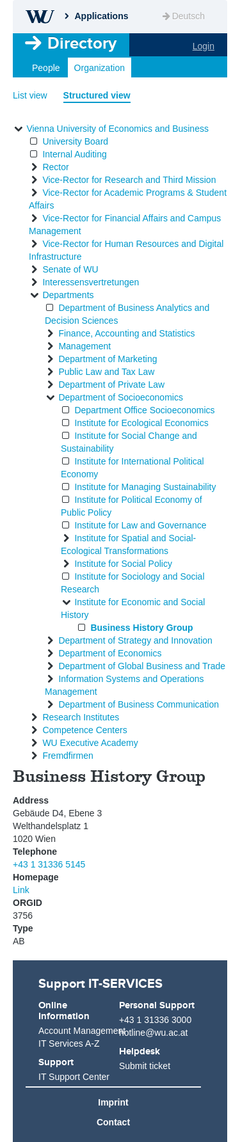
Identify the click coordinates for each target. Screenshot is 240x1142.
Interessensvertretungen (90, 282)
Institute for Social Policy (123, 564)
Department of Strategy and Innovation (135, 640)
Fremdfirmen (67, 755)
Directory (81, 43)
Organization (99, 68)
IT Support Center (73, 1077)
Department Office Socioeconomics (144, 410)
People (46, 68)
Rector (55, 167)
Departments (67, 295)
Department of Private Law (111, 384)
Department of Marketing (107, 359)
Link (21, 890)
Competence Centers (84, 730)
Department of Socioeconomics (120, 397)
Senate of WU (70, 269)
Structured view (97, 95)
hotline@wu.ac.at (153, 1032)
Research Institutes (80, 717)
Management (84, 346)
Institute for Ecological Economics (141, 423)
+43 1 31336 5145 (49, 864)
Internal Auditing (74, 154)
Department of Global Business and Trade (141, 666)
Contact (113, 1122)
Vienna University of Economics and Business (117, 128)
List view (30, 95)
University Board (75, 141)
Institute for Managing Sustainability (145, 487)
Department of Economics (109, 653)
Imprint (113, 1102)
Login (203, 46)
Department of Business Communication (138, 704)
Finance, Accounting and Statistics (126, 333)
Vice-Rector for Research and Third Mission (129, 180)
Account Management (77, 1031)
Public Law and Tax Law (106, 372)
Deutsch (183, 16)
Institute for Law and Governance (140, 525)
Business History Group (141, 628)
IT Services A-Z (68, 1043)
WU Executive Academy (90, 743)
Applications (101, 16)
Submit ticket (144, 1066)
